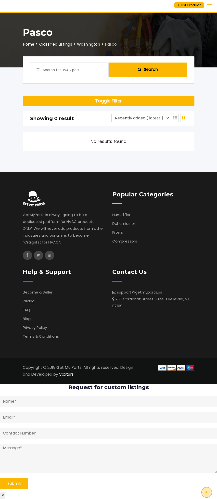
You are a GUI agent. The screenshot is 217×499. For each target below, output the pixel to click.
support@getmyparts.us (139, 292)
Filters (117, 232)
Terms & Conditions (41, 336)
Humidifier (121, 214)
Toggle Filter (108, 101)
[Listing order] (140, 118)
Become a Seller (37, 292)
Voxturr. (66, 374)
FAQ (26, 309)
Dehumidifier (123, 223)
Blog (27, 318)
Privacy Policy (35, 327)
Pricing (29, 301)
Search (148, 70)
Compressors (124, 241)
